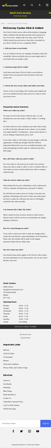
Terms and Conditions (11, 364)
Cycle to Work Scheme (11, 405)
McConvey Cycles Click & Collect (17, 23)
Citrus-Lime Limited (33, 444)
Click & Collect (8, 353)
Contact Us (7, 398)
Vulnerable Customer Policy (13, 402)
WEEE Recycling (9, 409)
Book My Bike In (9, 395)
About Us (6, 380)
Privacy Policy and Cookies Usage (15, 368)
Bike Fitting (7, 391)
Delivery (6, 350)
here (45, 236)
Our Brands (7, 384)
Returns (6, 361)
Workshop (6, 387)
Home (3, 23)
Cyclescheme (8, 357)
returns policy (28, 258)
